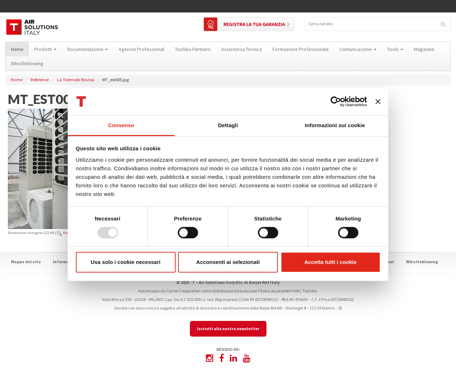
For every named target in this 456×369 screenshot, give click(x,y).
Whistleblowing (422, 261)
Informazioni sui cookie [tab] (335, 125)
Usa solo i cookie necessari (126, 262)
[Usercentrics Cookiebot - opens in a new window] (336, 102)
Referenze (40, 79)
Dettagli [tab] (228, 125)
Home (16, 79)
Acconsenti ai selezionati (228, 262)
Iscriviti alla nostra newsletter (228, 328)
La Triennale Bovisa (75, 79)
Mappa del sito (26, 261)
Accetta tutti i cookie (330, 262)
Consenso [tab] (121, 125)
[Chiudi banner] (377, 101)
